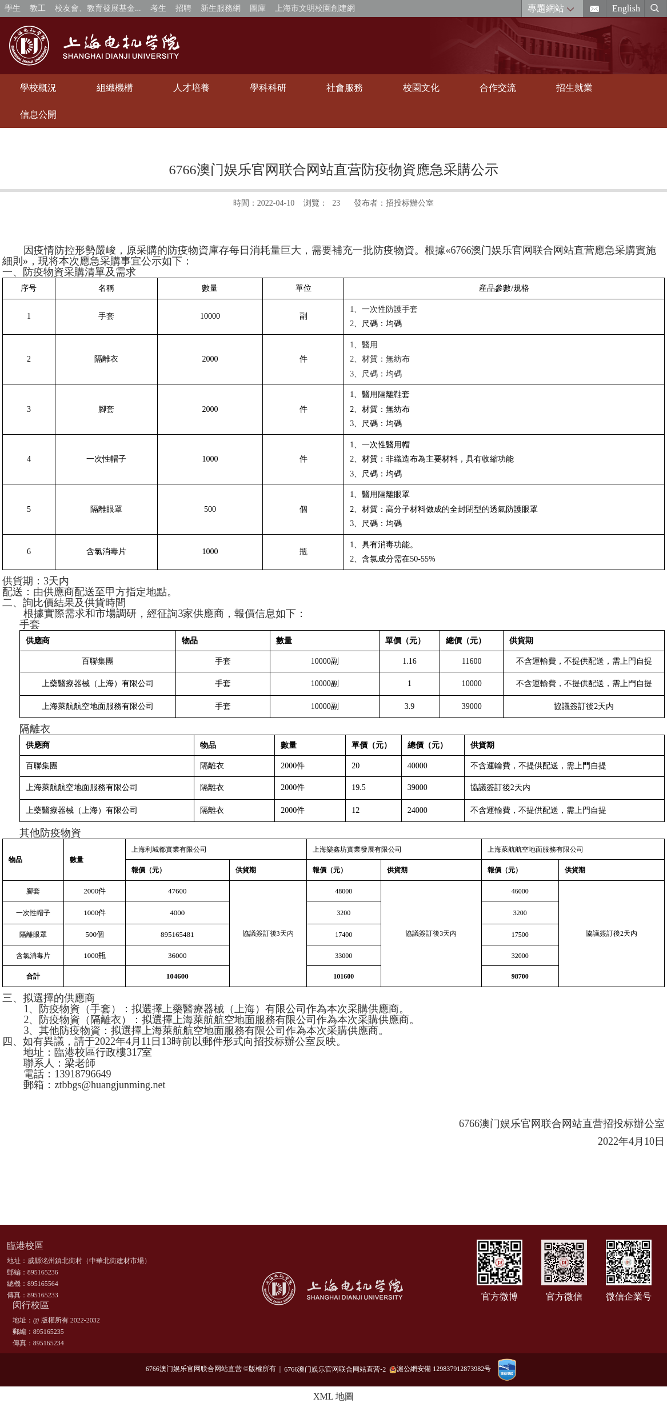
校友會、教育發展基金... (98, 8)
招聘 (183, 8)
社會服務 (344, 88)
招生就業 (574, 88)
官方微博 (499, 1296)
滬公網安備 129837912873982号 (440, 1369)
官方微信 (564, 1296)
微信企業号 (629, 1296)
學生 (13, 8)
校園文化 (421, 88)
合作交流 (498, 88)
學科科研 (268, 88)
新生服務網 (221, 8)
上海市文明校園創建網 (315, 8)
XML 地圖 (333, 1396)
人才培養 (191, 88)
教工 (38, 8)
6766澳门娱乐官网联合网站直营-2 (336, 1369)
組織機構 (115, 88)
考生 (158, 8)
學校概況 (38, 88)
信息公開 (38, 114)
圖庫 (258, 8)
